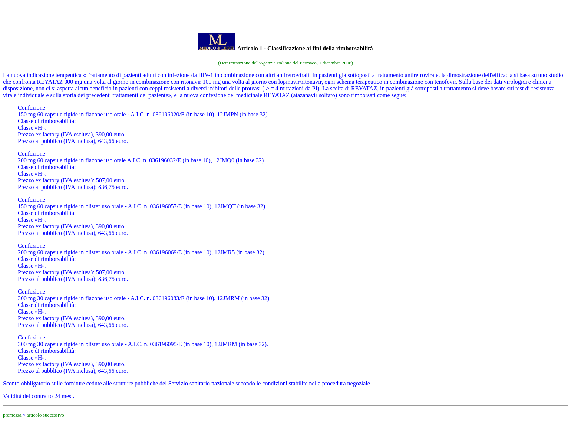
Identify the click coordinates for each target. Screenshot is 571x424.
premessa (12, 415)
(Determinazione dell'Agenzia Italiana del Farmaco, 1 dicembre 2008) (285, 63)
